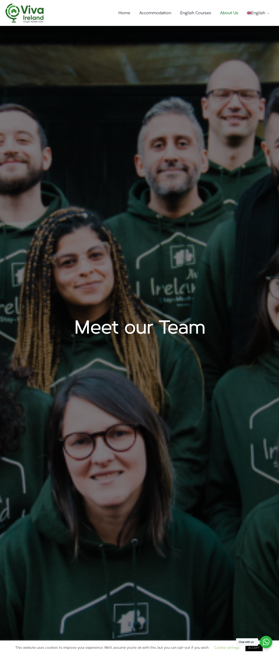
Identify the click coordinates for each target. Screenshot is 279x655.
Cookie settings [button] (227, 648)
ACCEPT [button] (254, 647)
